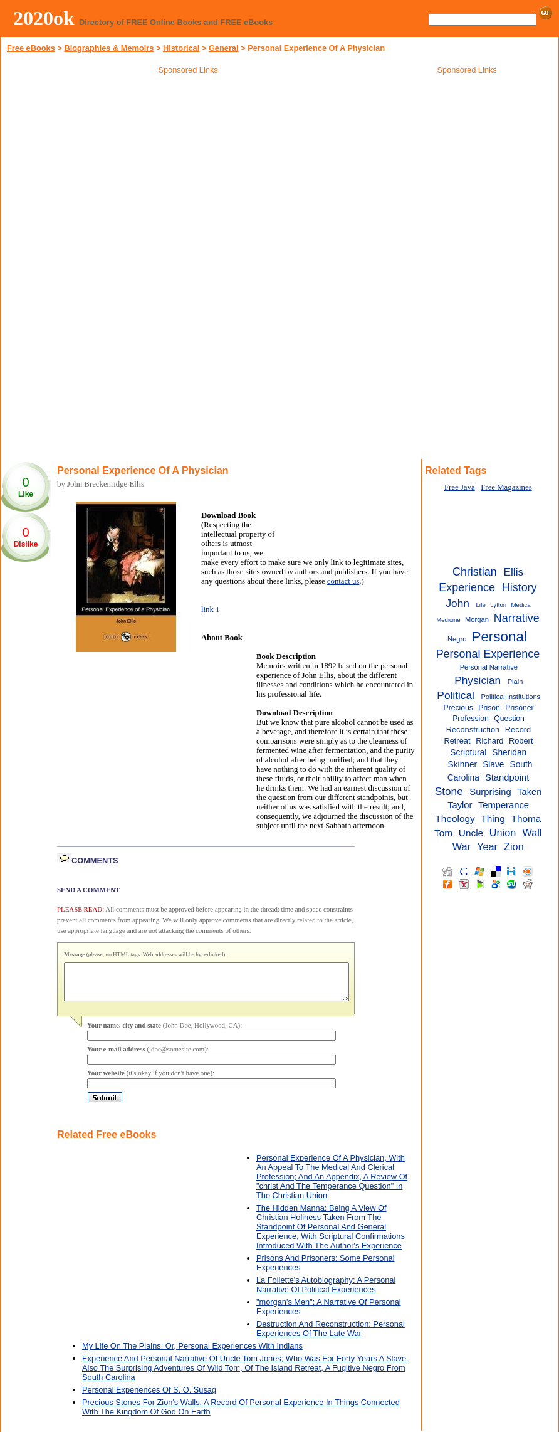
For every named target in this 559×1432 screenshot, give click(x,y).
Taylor (459, 805)
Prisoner (519, 707)
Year (487, 846)
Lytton (498, 604)
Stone (449, 791)
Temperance (503, 805)
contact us (343, 581)
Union (502, 832)
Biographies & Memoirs (109, 48)
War (461, 846)
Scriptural (468, 752)
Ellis (513, 572)
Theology (454, 818)
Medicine (448, 619)
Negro (456, 639)
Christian (474, 572)
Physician (477, 680)
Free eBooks (31, 48)
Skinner (463, 764)
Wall (531, 832)
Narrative (517, 618)
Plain (515, 681)
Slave (493, 764)
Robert (521, 740)
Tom (443, 833)
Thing (492, 818)
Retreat (457, 740)
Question (509, 718)
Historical (181, 48)
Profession (470, 718)
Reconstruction (472, 729)
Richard (489, 740)
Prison (489, 707)
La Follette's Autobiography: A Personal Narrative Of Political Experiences (325, 1292)
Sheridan (509, 752)
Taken (529, 792)
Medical (521, 604)
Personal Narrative (489, 667)
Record (518, 729)
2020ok (44, 18)
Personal (499, 637)
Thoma (526, 818)
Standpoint (507, 777)
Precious (458, 707)
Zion (514, 846)
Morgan (477, 619)
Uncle (471, 833)
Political (455, 695)
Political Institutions (510, 696)
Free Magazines (506, 487)
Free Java (459, 487)
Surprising (490, 792)
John (457, 603)
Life (481, 604)
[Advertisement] (188, 168)
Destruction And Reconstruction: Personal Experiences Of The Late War (330, 1336)
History (519, 587)
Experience (467, 587)
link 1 (210, 609)
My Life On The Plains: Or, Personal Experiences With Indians (192, 1353)
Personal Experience (488, 654)
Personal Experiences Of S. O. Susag (149, 1397)
